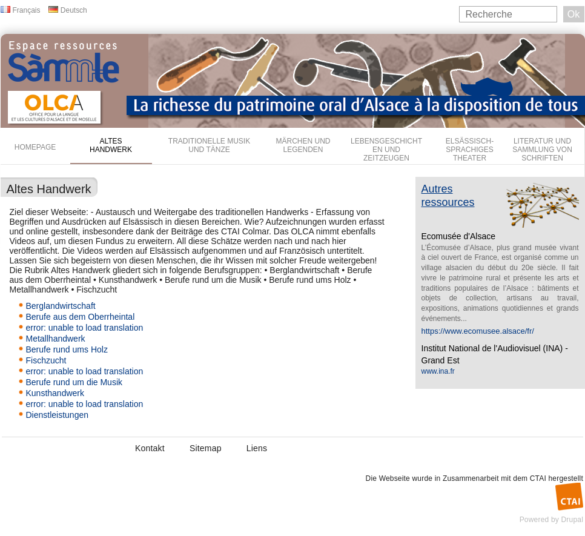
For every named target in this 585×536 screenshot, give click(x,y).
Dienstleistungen (57, 415)
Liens (256, 448)
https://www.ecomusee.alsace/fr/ (477, 331)
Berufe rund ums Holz (67, 349)
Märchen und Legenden (303, 145)
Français (27, 10)
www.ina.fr (438, 371)
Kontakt (150, 448)
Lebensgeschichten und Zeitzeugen (386, 149)
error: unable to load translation (85, 328)
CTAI (538, 478)
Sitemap (206, 448)
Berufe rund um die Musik (74, 382)
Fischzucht (46, 360)
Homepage (35, 147)
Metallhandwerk (55, 338)
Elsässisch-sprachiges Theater (470, 149)
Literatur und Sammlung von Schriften (542, 149)
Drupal (572, 519)
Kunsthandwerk (55, 393)
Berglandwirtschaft (61, 306)
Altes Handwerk (111, 145)
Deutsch (74, 10)
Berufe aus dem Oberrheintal (80, 317)
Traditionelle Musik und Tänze (209, 145)
